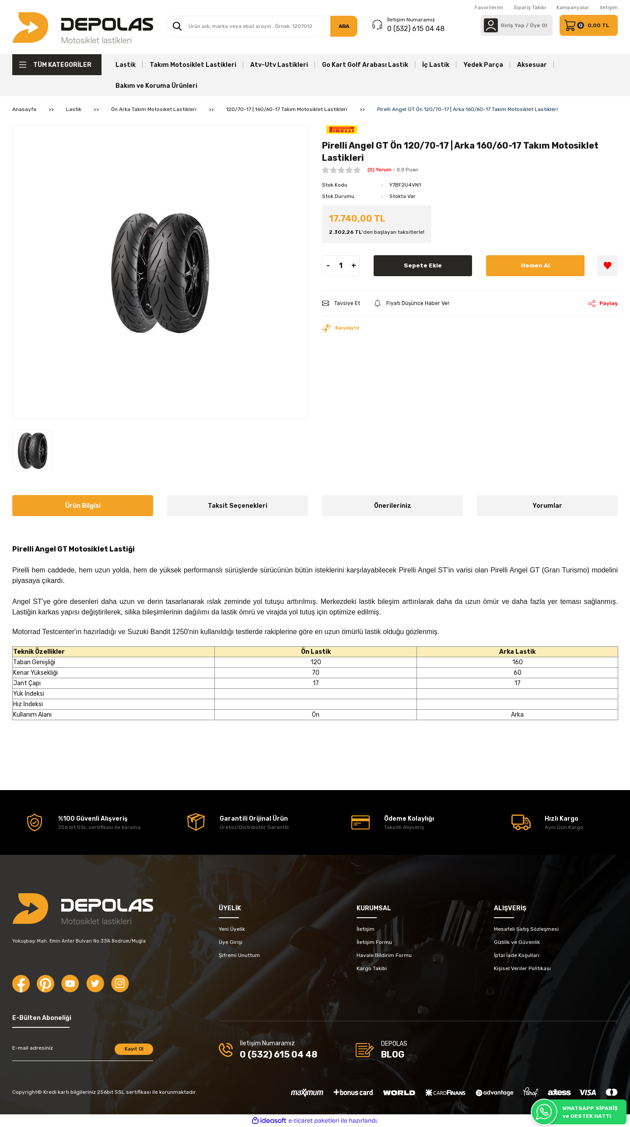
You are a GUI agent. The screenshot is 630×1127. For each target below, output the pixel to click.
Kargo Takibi (372, 968)
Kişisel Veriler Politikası (522, 968)
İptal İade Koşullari (516, 955)
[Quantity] (340, 266)
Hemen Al (535, 265)
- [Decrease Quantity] (328, 265)
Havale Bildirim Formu (384, 955)
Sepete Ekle (423, 265)
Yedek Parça (483, 65)
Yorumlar (547, 506)
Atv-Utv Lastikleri (279, 65)
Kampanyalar (572, 7)
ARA (344, 26)
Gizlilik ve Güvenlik (517, 942)
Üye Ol (538, 25)
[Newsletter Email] (82, 1052)
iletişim (609, 7)
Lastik (126, 65)
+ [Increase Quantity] (353, 265)
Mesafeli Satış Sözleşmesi (526, 929)
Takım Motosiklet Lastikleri (193, 65)
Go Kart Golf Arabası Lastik (365, 65)
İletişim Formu (374, 942)
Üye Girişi (230, 942)
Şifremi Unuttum (239, 955)
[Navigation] (57, 64)
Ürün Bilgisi (83, 506)
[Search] (262, 26)
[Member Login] (491, 25)
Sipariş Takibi (530, 7)
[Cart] (589, 25)
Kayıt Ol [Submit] (134, 1049)
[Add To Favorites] (607, 265)
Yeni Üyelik (232, 929)
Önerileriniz (392, 506)
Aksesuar (532, 65)
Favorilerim (489, 7)
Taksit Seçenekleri (237, 506)
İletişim (365, 929)
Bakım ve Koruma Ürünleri (156, 86)
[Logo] (82, 27)
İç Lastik (435, 65)
